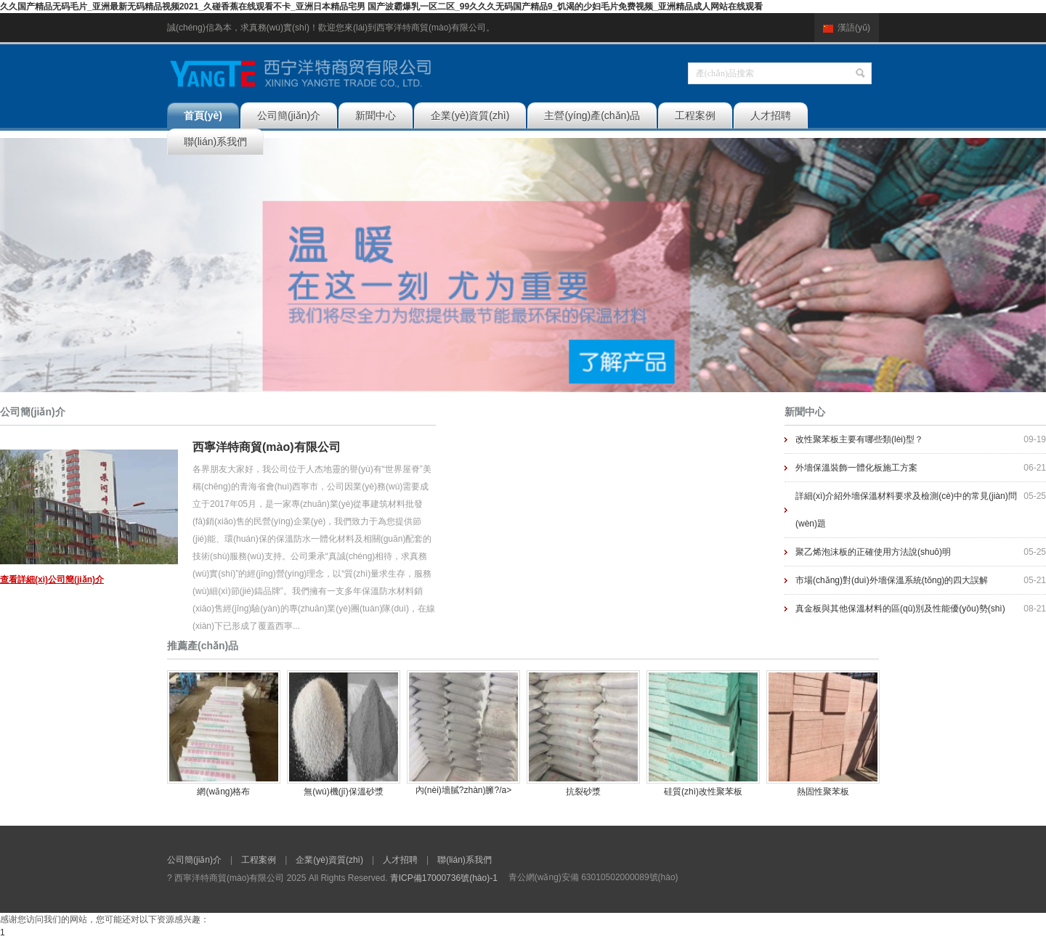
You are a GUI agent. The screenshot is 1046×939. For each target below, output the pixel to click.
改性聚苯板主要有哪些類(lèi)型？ (859, 439)
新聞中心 (375, 115)
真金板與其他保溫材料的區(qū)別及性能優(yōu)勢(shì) (900, 608)
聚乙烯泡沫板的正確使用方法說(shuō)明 (873, 552)
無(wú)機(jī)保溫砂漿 (343, 791)
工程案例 (695, 115)
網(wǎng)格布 (223, 791)
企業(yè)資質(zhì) (470, 115)
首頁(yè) (203, 115)
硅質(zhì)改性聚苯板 (703, 791)
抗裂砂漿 (583, 791)
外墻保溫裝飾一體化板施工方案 (856, 468)
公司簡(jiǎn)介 (288, 115)
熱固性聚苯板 (823, 791)
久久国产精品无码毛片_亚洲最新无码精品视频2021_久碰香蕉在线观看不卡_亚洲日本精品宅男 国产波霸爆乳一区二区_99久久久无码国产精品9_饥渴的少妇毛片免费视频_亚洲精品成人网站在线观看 (381, 6)
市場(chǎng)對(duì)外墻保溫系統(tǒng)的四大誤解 (891, 580)
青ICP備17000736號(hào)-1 (444, 878)
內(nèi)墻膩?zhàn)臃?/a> (463, 732)
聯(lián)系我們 (215, 141)
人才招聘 (770, 115)
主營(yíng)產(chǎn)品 (592, 115)
